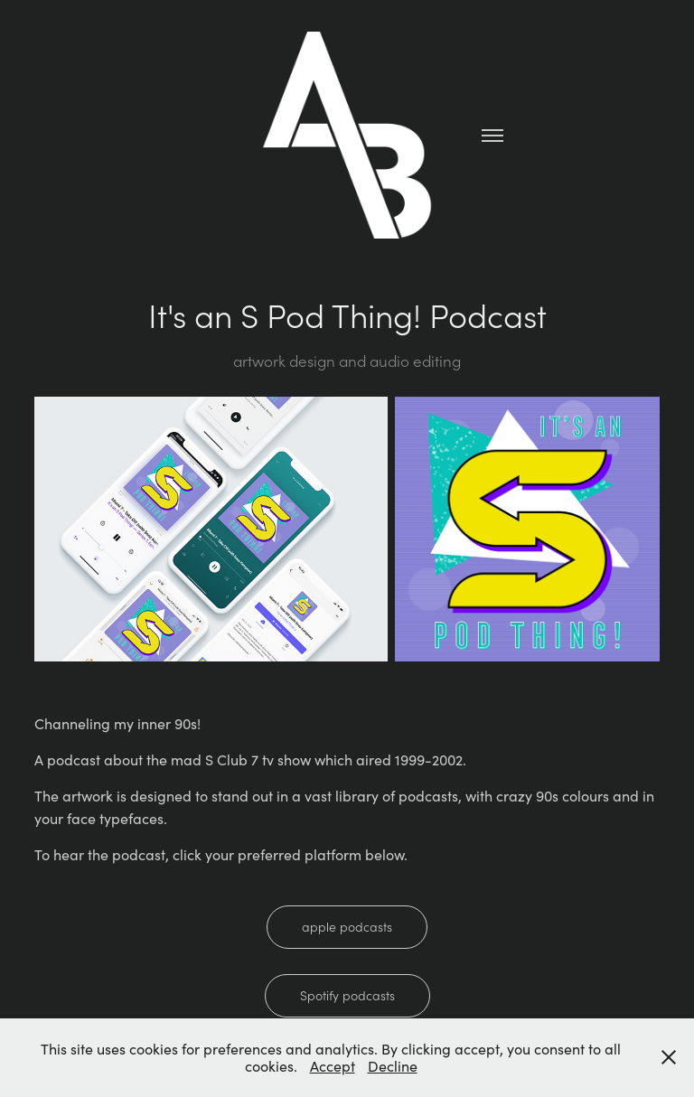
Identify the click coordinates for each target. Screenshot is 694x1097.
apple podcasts (347, 926)
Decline (392, 1065)
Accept (332, 1065)
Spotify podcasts (347, 995)
